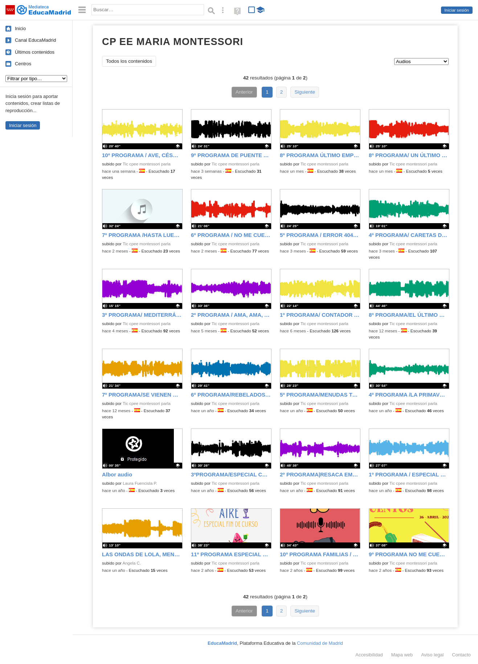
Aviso (432, 654)
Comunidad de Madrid (320, 643)
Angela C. (132, 563)
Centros (23, 63)
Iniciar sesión (457, 10)
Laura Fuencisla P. (140, 483)
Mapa (402, 654)
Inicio (20, 28)
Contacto (461, 654)
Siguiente (304, 92)
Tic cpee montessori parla (147, 164)
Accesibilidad (369, 654)
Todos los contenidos (129, 61)
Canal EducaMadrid (35, 40)
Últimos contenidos (34, 52)
